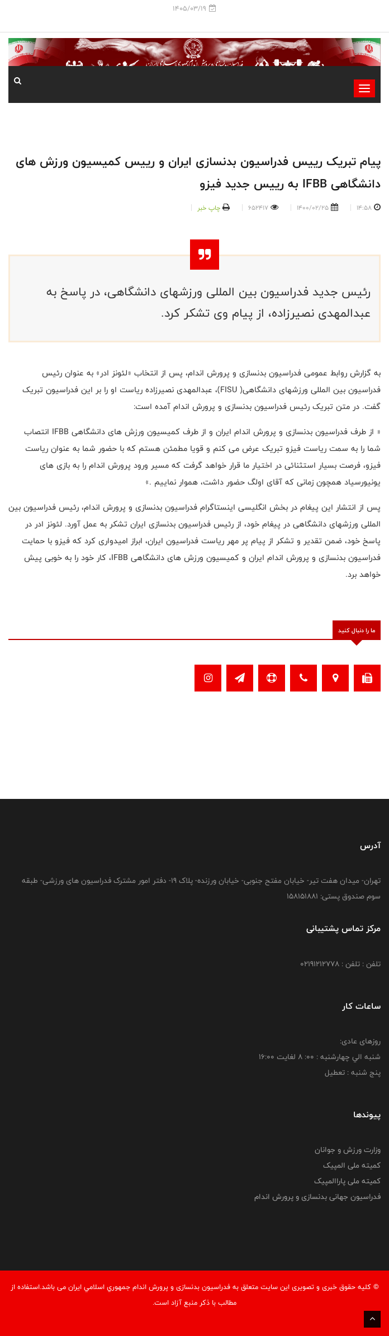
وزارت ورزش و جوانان (348, 1149)
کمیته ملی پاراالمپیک (347, 1181)
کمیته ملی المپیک (352, 1165)
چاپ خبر (208, 207)
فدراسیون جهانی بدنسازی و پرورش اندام (317, 1196)
